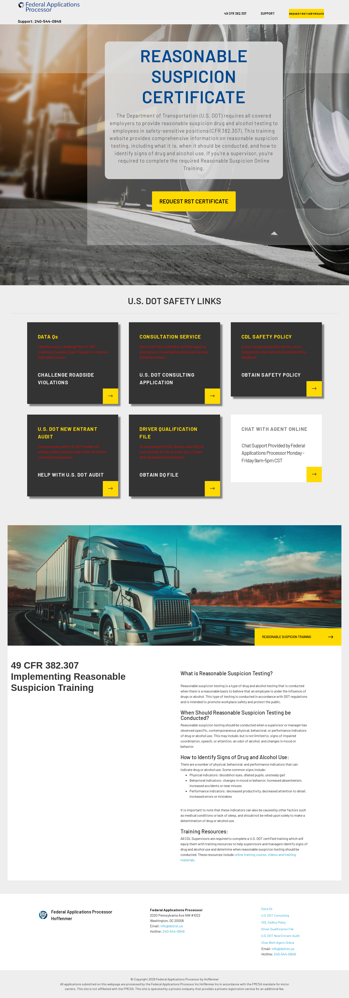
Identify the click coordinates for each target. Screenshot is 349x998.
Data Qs (266, 909)
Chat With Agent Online (277, 942)
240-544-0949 (174, 931)
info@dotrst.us (171, 926)
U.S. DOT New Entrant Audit (280, 936)
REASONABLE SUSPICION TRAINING (297, 636)
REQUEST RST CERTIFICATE (306, 13)
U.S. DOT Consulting (275, 915)
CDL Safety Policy (273, 922)
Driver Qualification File (277, 929)
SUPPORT (268, 13)
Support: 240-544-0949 (39, 21)
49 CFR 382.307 (235, 13)
